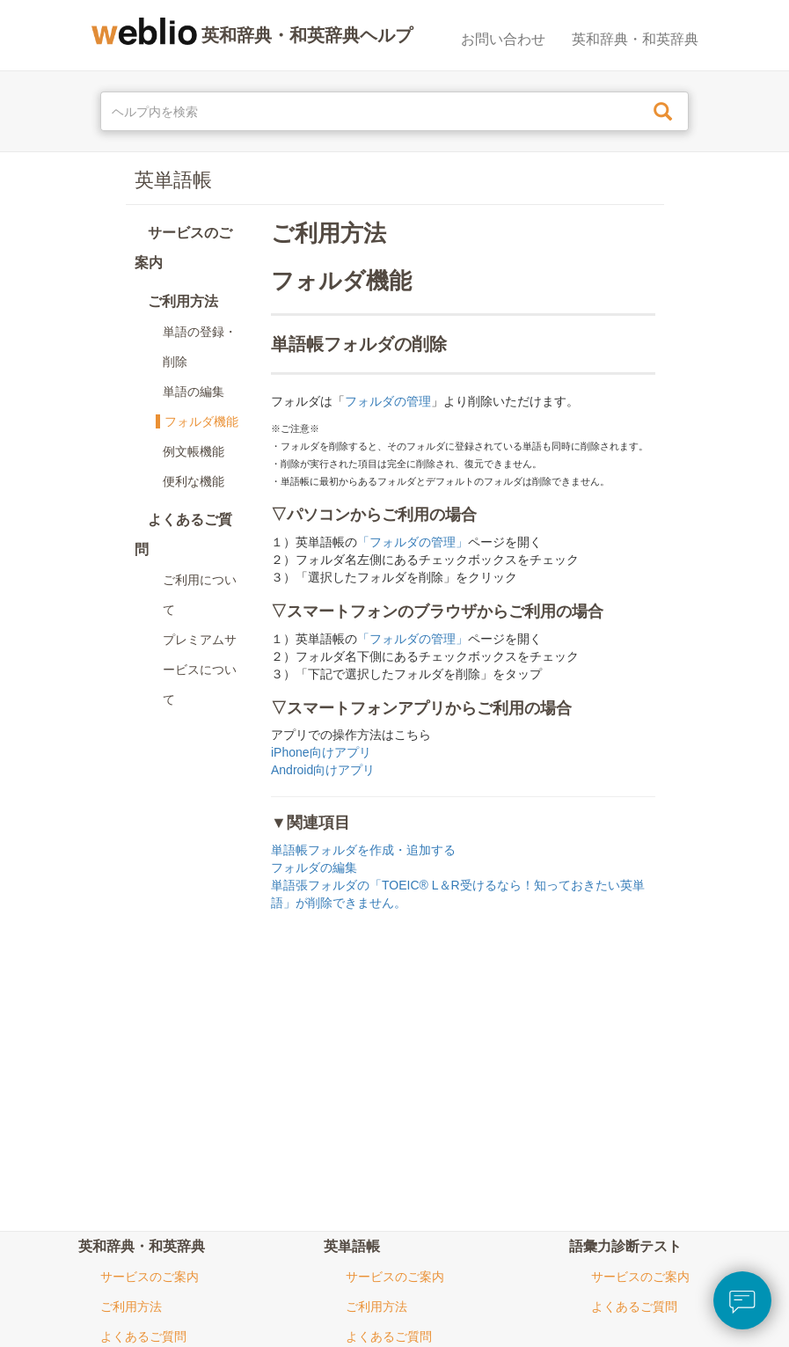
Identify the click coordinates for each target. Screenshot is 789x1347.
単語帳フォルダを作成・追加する (363, 850)
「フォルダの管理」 (412, 542)
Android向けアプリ (323, 770)
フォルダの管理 (388, 401)
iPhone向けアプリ (321, 752)
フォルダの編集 (314, 867)
